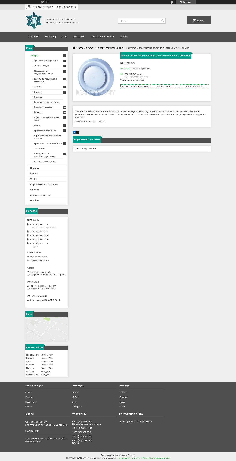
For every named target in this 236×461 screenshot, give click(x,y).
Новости (34, 168)
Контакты (79, 37)
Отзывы (34, 189)
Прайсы (34, 200)
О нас (64, 37)
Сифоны (38, 97)
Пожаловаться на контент (129, 458)
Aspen (122, 402)
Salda (122, 406)
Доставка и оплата (103, 37)
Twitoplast (77, 406)
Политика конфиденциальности (156, 458)
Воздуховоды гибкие (44, 107)
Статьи (34, 173)
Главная (34, 37)
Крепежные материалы (45, 130)
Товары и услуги (85, 48)
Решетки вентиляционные (109, 48)
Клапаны (38, 112)
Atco (74, 402)
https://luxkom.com (38, 256)
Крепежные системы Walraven (48, 143)
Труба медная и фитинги (46, 60)
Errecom (123, 397)
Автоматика (39, 148)
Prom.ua (131, 455)
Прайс (124, 37)
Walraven (124, 392)
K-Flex (75, 397)
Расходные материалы (45, 161)
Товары (49, 37)
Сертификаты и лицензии (44, 184)
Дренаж (37, 87)
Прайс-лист (30, 402)
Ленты (37, 125)
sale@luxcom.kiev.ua (39, 261)
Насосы (37, 92)
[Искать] (163, 21)
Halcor (75, 392)
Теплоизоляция (41, 66)
